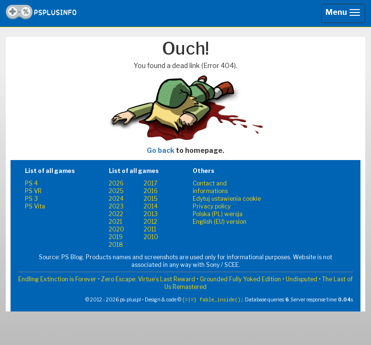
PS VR (33, 191)
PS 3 (31, 198)
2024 (116, 198)
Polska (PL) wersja (218, 214)
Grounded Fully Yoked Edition (240, 279)
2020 (116, 229)
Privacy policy (212, 206)
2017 (150, 183)
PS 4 (31, 183)
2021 (115, 221)
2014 (151, 206)
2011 (150, 229)
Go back (160, 150)
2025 (116, 191)
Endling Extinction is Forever (57, 279)
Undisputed (301, 279)
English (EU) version (219, 221)
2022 (116, 214)
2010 (151, 237)
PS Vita (35, 206)
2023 (116, 206)
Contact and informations (210, 187)
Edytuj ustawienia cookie (227, 198)
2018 (116, 244)
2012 (150, 221)
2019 (116, 237)
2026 (116, 183)
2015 (151, 198)
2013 (151, 214)
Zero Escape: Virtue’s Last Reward (148, 279)
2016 (151, 191)
